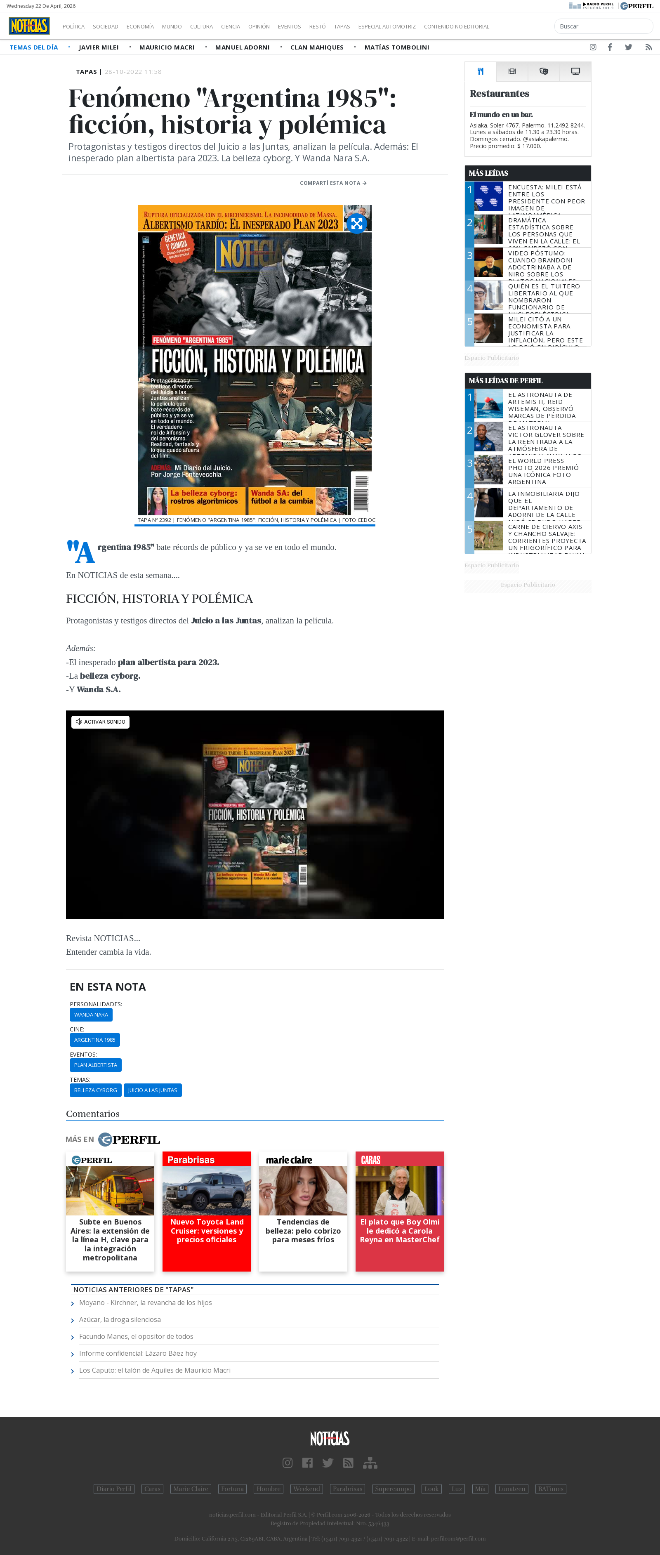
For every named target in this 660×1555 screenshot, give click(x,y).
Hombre (268, 1489)
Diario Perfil (114, 1489)
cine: (77, 1029)
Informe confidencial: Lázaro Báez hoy (138, 1353)
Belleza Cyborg (95, 1090)
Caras (152, 1489)
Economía (154, 26)
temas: (80, 1079)
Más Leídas (488, 173)
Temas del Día (34, 47)
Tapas (389, 26)
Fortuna (232, 1489)
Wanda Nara (91, 1014)
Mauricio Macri (168, 47)
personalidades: (96, 1004)
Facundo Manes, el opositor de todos (136, 1336)
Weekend (306, 1489)
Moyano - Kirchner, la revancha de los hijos (145, 1302)
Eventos (329, 26)
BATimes (550, 1489)
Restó (361, 26)
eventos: (83, 1054)
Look (431, 1489)
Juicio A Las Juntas (152, 1090)
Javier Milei (100, 47)
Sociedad (114, 26)
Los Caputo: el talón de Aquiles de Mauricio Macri (155, 1370)
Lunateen (511, 1489)
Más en (112, 1140)
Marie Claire (190, 1489)
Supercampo (393, 1489)
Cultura (225, 26)
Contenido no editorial (527, 26)
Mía (480, 1489)
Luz (457, 1489)
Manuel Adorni (243, 47)
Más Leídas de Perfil (505, 381)
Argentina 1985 (95, 1039)
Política (77, 26)
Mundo (191, 26)
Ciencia (259, 26)
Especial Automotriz (442, 26)
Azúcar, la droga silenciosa (120, 1319)
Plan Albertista (95, 1065)
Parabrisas (347, 1489)
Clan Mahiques (318, 47)
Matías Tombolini (397, 47)
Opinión (292, 26)
